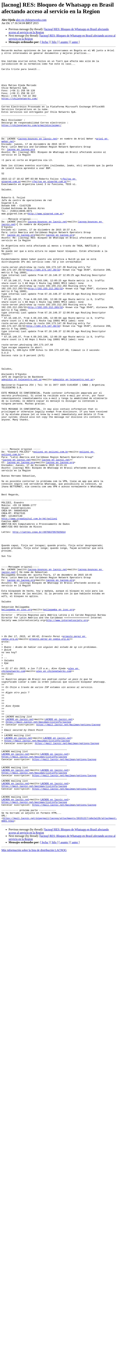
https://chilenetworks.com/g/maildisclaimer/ (31, 140)
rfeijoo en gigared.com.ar (49, 208)
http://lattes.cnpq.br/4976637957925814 (39, 628)
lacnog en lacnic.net (17, 542)
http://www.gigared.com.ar (45, 246)
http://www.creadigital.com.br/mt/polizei (29, 612)
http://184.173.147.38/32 (43, 381)
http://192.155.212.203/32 (45, 359)
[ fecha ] (44, 42)
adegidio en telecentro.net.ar (21, 445)
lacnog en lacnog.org (21, 169)
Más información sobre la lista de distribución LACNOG (34, 1004)
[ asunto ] (64, 42)
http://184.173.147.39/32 (43, 314)
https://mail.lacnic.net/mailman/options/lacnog (68, 859)
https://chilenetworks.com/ (19, 108)
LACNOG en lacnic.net (19, 853)
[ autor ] (75, 42)
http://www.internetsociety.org (67, 734)
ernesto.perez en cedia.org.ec (49, 757)
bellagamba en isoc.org (16, 721)
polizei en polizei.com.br (50, 532)
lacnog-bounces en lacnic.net (37, 156)
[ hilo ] (54, 42)
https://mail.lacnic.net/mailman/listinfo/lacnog (38, 856)
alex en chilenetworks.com (31, 19)
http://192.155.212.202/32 (45, 336)
